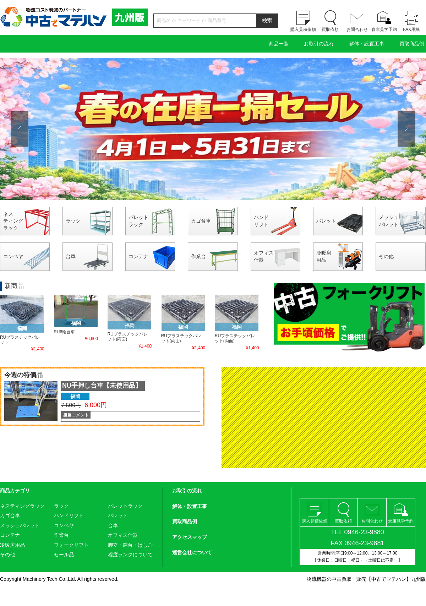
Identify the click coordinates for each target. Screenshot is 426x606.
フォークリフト (71, 545)
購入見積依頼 (303, 29)
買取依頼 (330, 29)
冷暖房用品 (323, 256)
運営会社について (192, 552)
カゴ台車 (201, 221)
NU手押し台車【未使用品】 (102, 385)
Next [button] (406, 129)
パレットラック (138, 220)
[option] (213, 129)
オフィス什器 (264, 256)
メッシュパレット (389, 220)
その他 (386, 256)
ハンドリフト (261, 220)
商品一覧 (279, 44)
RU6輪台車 (64, 331)
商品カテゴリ (15, 490)
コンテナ (138, 256)
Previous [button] (19, 129)
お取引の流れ (319, 44)
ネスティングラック (13, 221)
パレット (326, 221)
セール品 (64, 554)
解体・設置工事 (366, 44)
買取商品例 (411, 44)
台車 (71, 256)
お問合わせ (357, 29)
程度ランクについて (130, 554)
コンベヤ (13, 256)
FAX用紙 (411, 29)
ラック (73, 221)
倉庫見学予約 (384, 29)
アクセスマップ (189, 537)
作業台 (198, 256)
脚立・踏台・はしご (130, 545)
